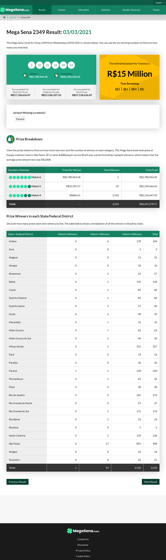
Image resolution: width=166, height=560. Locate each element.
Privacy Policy (83, 550)
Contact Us (83, 539)
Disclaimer (83, 544)
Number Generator (131, 10)
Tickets (156, 10)
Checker (62, 10)
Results (42, 10)
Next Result (150, 481)
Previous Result (17, 481)
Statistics (105, 10)
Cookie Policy (83, 556)
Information (83, 10)
